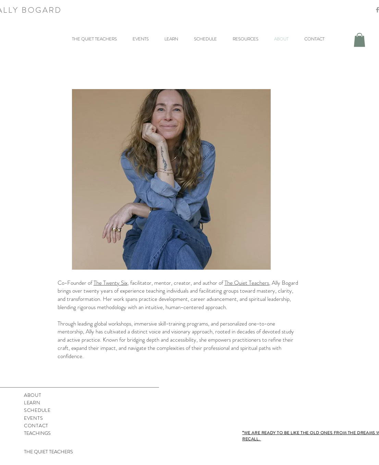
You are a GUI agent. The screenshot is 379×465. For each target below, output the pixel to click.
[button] (359, 40)
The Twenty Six (110, 283)
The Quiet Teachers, (247, 283)
